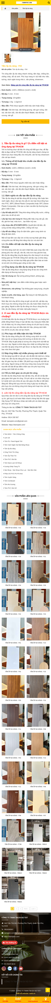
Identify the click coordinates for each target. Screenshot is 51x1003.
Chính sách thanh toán (12, 961)
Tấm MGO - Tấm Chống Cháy (14, 434)
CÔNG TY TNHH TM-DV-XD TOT (18, 982)
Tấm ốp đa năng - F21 (38, 556)
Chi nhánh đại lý (9, 964)
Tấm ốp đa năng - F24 (13, 585)
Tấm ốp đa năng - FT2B (13, 844)
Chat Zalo (18, 1001)
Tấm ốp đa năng (9, 448)
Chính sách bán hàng (11, 957)
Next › (26, 908)
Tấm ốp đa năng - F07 (38, 815)
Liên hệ (25, 122)
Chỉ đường (45, 1001)
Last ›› (33, 908)
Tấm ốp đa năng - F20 (38, 585)
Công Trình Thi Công (11, 452)
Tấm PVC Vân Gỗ (10, 488)
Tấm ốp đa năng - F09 (13, 815)
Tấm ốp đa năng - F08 (38, 729)
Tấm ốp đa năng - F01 (13, 643)
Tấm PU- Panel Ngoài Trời (13, 441)
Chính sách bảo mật (11, 954)
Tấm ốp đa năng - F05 (13, 700)
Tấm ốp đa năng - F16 (13, 528)
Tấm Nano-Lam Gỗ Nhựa (13, 463)
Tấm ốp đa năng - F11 (13, 729)
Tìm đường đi (11, 943)
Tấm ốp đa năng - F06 (38, 786)
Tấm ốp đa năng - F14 (38, 643)
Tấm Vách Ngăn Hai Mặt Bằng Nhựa (16, 445)
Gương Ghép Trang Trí (12, 466)
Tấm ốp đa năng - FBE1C (38, 844)
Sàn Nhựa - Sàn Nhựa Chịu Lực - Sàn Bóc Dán (20, 470)
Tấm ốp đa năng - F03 (13, 758)
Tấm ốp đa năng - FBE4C (38, 873)
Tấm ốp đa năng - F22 (13, 614)
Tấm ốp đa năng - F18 (38, 528)
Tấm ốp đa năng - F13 (38, 758)
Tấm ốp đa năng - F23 (38, 614)
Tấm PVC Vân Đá (10, 459)
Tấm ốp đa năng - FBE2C (13, 873)
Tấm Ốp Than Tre (10, 456)
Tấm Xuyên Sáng (10, 477)
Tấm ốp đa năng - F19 (13, 556)
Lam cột (7, 438)
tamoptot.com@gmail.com (17, 421)
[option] (7, 59)
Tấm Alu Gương (9, 484)
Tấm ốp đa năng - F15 (38, 671)
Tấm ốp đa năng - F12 (13, 786)
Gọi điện (5, 1001)
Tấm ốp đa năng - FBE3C (13, 902)
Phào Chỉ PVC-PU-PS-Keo (13, 474)
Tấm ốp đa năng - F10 (38, 700)
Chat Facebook (33, 1001)
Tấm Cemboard (9, 481)
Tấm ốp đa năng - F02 (13, 671)
